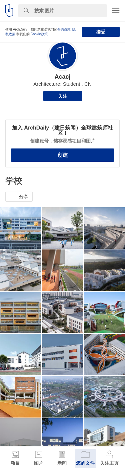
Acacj (62, 76)
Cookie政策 (39, 34)
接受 (100, 32)
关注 (62, 96)
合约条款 (64, 29)
